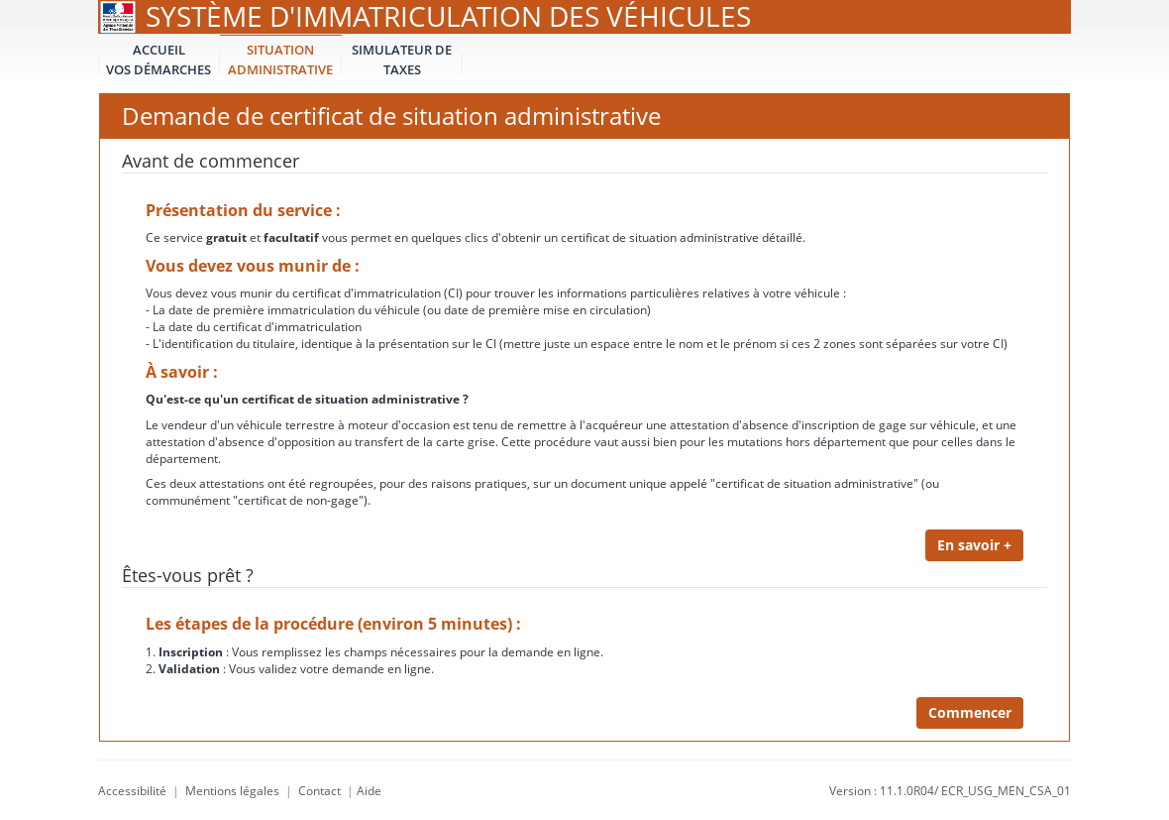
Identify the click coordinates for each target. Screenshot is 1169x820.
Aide (369, 790)
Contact (319, 790)
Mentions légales (232, 790)
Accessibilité (132, 790)
